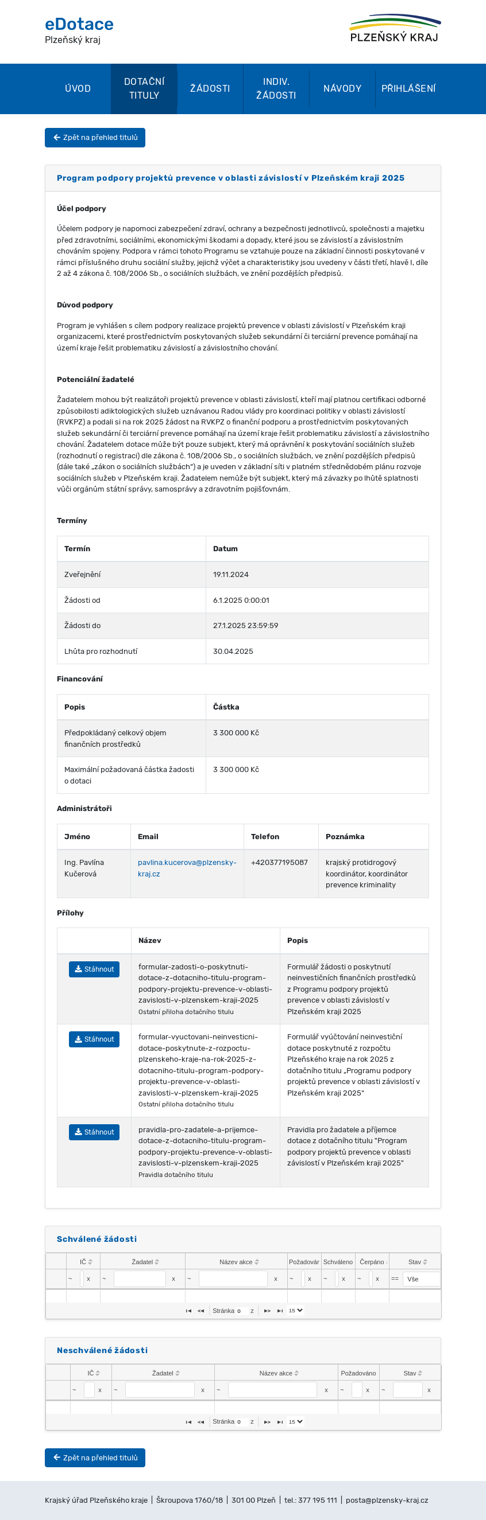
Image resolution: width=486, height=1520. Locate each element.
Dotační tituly (144, 88)
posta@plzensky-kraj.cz (387, 1500)
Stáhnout (94, 969)
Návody (342, 88)
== (395, 1278)
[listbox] (295, 1310)
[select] (425, 1279)
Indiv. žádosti (276, 88)
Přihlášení (408, 88)
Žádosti (210, 88)
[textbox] (82, 1278)
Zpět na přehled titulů (95, 137)
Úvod (78, 88)
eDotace (79, 24)
